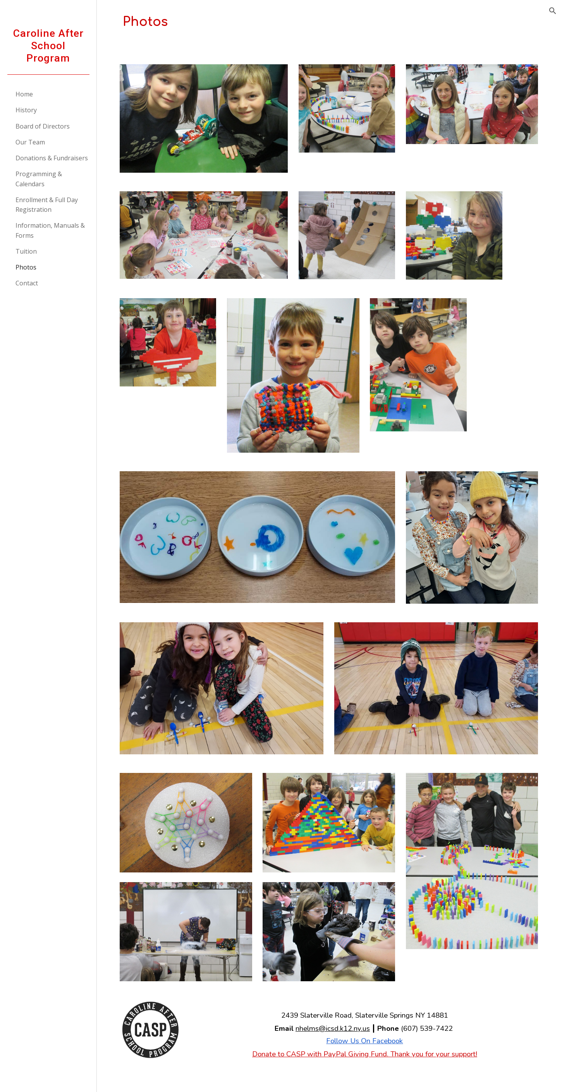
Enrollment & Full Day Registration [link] (46, 205)
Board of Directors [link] (42, 126)
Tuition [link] (26, 251)
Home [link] (24, 94)
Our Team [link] (30, 142)
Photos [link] (25, 267)
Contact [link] (26, 283)
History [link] (26, 110)
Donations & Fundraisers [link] (51, 158)
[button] (552, 11)
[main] (329, 22)
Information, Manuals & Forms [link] (50, 230)
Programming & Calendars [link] (38, 179)
